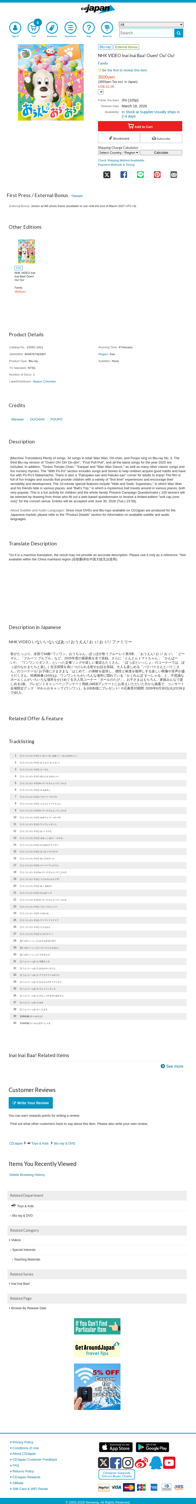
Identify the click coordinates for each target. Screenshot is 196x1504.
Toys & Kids (40, 1143)
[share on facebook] (123, 173)
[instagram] (128, 1462)
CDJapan (16, 1143)
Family (103, 63)
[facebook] (115, 1462)
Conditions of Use (26, 1448)
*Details (77, 196)
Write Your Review (31, 1103)
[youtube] (169, 1463)
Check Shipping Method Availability (121, 160)
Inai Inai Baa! (20, 1284)
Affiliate (18, 1483)
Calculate (161, 153)
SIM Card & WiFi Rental (30, 1489)
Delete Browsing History (27, 1175)
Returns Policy (23, 1471)
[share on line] (140, 173)
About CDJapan (24, 1454)
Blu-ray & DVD (64, 1143)
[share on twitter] (106, 173)
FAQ (16, 1465)
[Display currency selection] (101, 91)
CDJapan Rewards (26, 1477)
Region (103, 354)
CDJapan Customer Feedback (35, 1459)
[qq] (155, 1462)
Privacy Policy (23, 1442)
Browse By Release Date (28, 1308)
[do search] (178, 33)
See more (174, 1066)
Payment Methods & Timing (116, 164)
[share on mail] (173, 173)
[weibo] (141, 1462)
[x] (103, 1462)
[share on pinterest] (157, 173)
